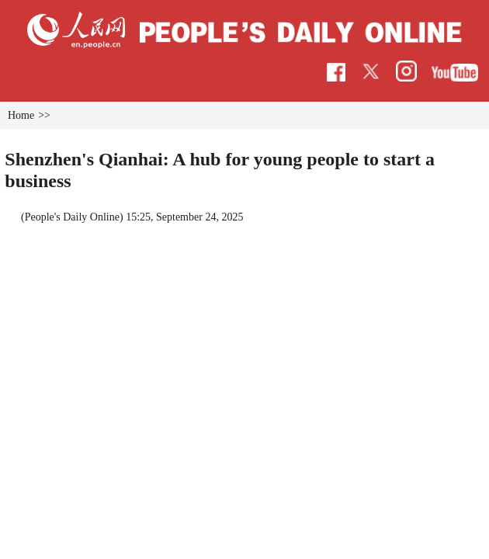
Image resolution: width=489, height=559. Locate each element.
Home (56, 106)
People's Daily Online (107, 204)
